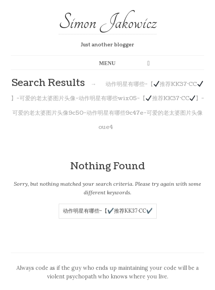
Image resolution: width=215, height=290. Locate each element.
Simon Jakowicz (108, 22)
